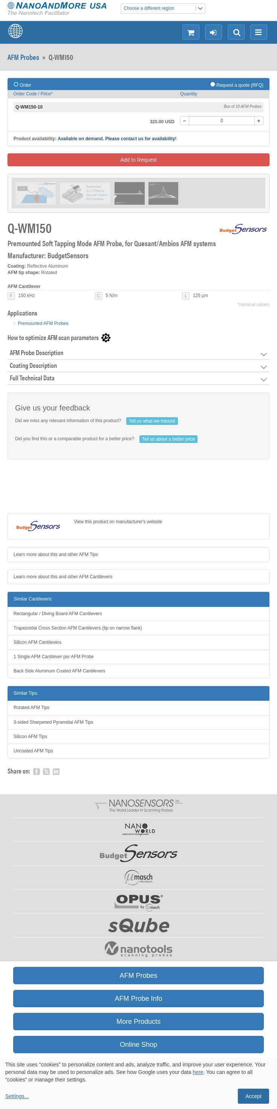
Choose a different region (164, 8)
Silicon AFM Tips (30, 736)
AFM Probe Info (138, 998)
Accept (253, 1096)
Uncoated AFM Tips (33, 751)
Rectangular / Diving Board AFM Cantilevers (58, 613)
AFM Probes (23, 57)
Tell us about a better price (168, 439)
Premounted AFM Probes (43, 323)
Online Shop (138, 1044)
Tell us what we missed (152, 421)
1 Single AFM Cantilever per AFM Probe (54, 656)
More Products (138, 1021)
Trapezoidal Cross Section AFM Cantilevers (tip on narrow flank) (78, 628)
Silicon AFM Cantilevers (37, 642)
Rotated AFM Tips (31, 707)
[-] (184, 120)
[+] (258, 120)
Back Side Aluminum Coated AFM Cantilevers (59, 671)
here (198, 1072)
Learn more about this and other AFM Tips (56, 554)
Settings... (17, 1096)
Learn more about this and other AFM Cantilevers (63, 576)
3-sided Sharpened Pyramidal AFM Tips (53, 722)
